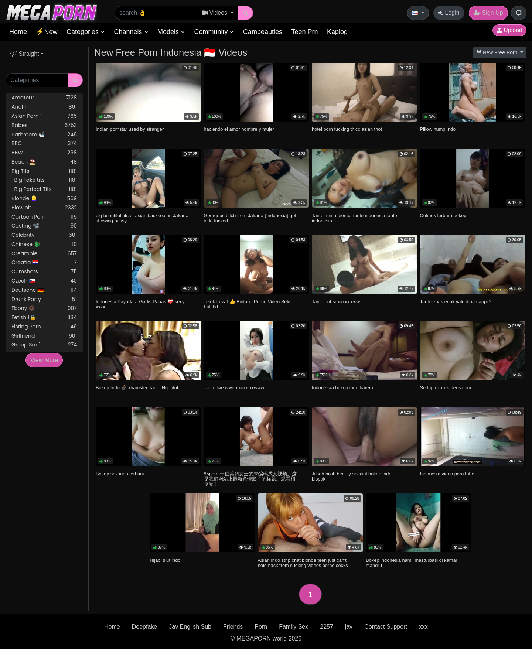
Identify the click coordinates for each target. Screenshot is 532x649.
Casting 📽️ (44, 226)
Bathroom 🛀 (44, 135)
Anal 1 (44, 107)
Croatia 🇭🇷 (44, 262)
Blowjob (44, 208)
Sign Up (488, 13)
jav (348, 627)
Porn (261, 627)
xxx (423, 627)
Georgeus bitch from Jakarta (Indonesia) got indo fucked (250, 218)
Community (214, 31)
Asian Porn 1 (44, 116)
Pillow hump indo (438, 129)
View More (44, 360)
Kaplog (337, 31)
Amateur (44, 98)
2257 (326, 627)
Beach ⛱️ (44, 162)
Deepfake (144, 627)
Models (171, 31)
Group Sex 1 (44, 345)
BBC (44, 143)
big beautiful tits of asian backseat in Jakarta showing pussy (142, 218)
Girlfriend (44, 336)
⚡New (46, 31)
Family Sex (293, 627)
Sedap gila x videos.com (445, 387)
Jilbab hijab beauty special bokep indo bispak (352, 476)
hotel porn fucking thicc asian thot (347, 129)
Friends (233, 627)
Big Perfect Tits (44, 189)
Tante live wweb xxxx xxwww (234, 387)
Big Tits (44, 171)
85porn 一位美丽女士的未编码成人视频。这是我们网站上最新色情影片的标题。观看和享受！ (250, 479)
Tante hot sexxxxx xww (336, 301)
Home (18, 31)
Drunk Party (44, 299)
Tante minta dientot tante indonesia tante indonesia (354, 218)
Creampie (44, 253)
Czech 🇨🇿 (44, 281)
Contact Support (385, 627)
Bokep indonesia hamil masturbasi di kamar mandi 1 (411, 562)
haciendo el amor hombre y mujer (239, 129)
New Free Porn (498, 52)
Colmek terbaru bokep (443, 215)
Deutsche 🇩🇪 (44, 290)
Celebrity (44, 235)
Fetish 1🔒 (44, 317)
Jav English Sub (190, 627)
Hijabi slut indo (165, 560)
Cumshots (44, 272)
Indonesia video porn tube (447, 473)
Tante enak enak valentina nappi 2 (456, 301)
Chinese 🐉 (44, 244)
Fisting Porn (44, 327)
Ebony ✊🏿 (44, 308)
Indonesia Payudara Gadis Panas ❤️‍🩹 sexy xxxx (140, 304)
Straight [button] (24, 54)
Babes (44, 125)
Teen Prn (304, 31)
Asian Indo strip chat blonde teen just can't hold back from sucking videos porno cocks (303, 562)
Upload (509, 30)
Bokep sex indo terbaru (120, 473)
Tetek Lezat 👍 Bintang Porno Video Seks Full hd (248, 304)
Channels (131, 31)
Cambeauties (262, 31)
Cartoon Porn (44, 217)
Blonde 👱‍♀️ (44, 198)
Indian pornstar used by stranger (130, 129)
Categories (85, 31)
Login (449, 13)
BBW (44, 153)
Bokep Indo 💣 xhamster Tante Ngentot (137, 387)
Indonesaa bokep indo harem (342, 387)
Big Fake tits (44, 180)
